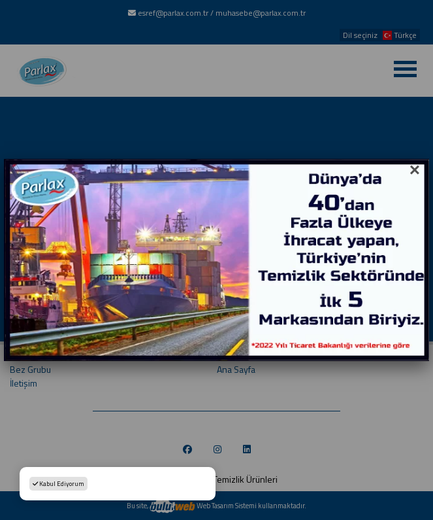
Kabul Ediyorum (58, 484)
